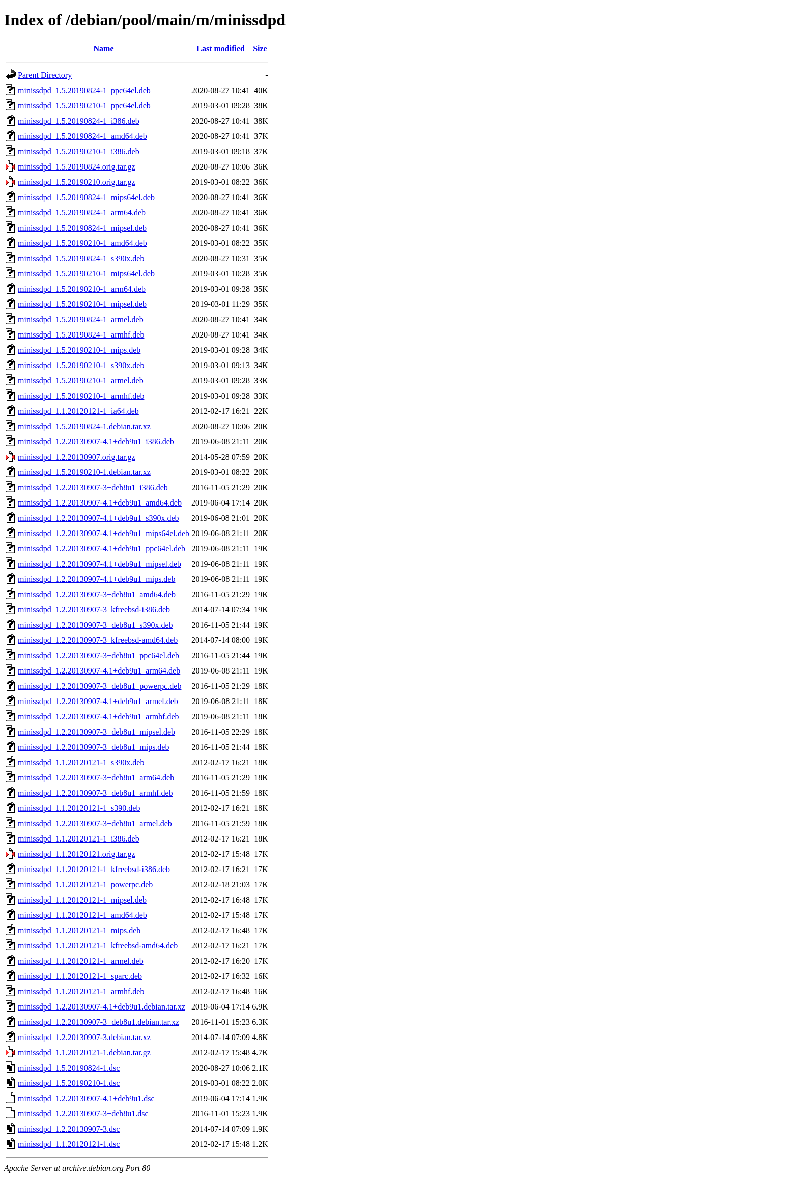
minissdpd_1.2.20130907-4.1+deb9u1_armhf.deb (98, 716)
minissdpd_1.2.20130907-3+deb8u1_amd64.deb (97, 594)
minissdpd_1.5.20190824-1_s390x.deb (81, 258)
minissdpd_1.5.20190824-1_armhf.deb (81, 334)
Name (104, 48)
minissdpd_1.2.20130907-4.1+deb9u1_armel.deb (98, 701)
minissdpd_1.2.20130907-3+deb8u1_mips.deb (93, 747)
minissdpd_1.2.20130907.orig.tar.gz (76, 457)
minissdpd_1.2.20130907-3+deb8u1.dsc (83, 1113)
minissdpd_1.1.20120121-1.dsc (69, 1144)
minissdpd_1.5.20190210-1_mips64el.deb (86, 273)
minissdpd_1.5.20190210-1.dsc (69, 1083)
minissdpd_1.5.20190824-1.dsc (69, 1067)
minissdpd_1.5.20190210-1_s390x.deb (81, 365)
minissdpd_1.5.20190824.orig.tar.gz (76, 166)
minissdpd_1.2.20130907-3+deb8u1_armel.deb (95, 823)
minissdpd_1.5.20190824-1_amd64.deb (82, 136)
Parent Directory (45, 75)
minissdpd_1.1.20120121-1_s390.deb (79, 808)
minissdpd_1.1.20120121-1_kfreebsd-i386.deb (94, 869)
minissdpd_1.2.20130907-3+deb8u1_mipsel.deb (96, 731)
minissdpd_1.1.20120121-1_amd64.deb (82, 915)
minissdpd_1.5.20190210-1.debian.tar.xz (84, 472)
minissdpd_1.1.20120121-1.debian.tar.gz (84, 1052)
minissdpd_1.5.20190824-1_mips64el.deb (86, 197)
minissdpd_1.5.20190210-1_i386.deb (78, 151)
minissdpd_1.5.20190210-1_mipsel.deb (82, 304)
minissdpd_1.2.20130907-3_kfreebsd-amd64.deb (98, 640)
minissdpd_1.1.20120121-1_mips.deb (79, 930)
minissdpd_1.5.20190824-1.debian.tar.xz (84, 426)
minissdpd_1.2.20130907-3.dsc (69, 1129)
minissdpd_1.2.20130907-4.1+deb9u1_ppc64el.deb (101, 548)
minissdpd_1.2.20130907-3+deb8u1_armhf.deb (95, 793)
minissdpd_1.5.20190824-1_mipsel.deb (82, 227)
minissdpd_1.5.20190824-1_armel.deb (81, 319)
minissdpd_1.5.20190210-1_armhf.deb (81, 395)
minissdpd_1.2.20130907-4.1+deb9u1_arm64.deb (99, 670)
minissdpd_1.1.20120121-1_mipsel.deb (82, 899)
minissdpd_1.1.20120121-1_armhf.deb (81, 991)
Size (260, 48)
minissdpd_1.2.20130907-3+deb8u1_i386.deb (93, 487)
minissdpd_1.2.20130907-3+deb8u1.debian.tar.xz (98, 1022)
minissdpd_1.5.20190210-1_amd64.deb (82, 243)
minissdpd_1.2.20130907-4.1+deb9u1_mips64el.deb (103, 533)
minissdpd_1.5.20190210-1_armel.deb (81, 380)
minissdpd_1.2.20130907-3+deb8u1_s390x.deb (95, 625)
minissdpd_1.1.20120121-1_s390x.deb (81, 762)
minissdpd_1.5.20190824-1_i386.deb (78, 121)
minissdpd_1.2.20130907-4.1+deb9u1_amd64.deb (100, 502)
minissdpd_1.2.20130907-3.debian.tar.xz (84, 1037)
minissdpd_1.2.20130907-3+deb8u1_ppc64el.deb (98, 655)
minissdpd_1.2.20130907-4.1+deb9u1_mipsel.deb (99, 563)
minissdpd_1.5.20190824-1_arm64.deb (82, 212)
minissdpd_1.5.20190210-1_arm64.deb (82, 289)
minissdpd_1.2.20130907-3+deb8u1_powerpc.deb (99, 686)
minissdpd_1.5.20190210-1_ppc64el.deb (84, 105)
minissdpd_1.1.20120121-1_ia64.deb (78, 411)
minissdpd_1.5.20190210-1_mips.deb (79, 350)
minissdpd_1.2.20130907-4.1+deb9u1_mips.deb (96, 579)
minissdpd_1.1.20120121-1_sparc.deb (80, 976)
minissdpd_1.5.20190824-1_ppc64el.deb (84, 90)
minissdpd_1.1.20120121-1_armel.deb (81, 961)
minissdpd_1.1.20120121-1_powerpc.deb (85, 884)
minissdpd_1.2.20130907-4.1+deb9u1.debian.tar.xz (101, 1006)
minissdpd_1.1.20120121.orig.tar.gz (76, 854)
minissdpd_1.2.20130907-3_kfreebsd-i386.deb (94, 609)
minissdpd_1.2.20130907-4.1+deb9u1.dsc (86, 1098)
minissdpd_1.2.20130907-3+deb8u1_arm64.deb (96, 777)
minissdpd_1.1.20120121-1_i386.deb (78, 838)
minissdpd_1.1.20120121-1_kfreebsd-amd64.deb (98, 945)
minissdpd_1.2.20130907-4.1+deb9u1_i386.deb (96, 441)
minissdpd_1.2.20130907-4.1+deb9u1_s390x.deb (98, 518)
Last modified (220, 48)
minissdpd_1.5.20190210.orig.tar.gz (76, 182)
